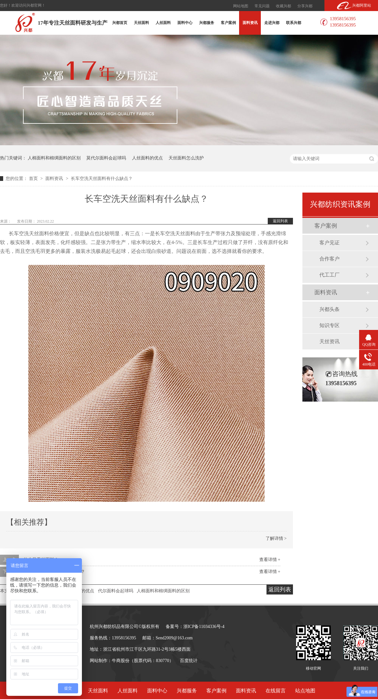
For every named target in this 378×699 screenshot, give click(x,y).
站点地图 (305, 690)
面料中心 (184, 23)
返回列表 (280, 221)
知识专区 (329, 325)
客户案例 (228, 23)
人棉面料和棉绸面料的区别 (54, 158)
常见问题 (262, 6)
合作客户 (329, 258)
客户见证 (329, 242)
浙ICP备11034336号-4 (204, 626)
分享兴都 (304, 6)
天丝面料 (141, 23)
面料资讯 (250, 23)
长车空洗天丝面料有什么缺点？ (102, 178)
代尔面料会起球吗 (115, 590)
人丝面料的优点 (147, 158)
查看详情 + (269, 559)
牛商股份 (120, 660)
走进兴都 (271, 23)
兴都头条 (329, 309)
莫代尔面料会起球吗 (106, 158)
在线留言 (276, 690)
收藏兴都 (283, 6)
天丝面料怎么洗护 (186, 158)
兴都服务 (206, 23)
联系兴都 (293, 23)
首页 (34, 178)
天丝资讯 (329, 341)
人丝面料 (163, 23)
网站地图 (240, 6)
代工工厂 (329, 275)
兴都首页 (119, 23)
